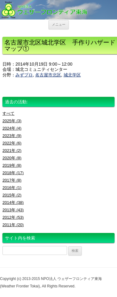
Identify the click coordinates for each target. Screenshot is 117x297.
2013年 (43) (13, 210)
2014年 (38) (13, 202)
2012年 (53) (13, 217)
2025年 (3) (11, 120)
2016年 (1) (11, 187)
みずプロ (24, 74)
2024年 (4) (11, 128)
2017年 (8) (11, 180)
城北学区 (72, 74)
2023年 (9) (11, 135)
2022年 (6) (11, 143)
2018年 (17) (13, 172)
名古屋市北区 (48, 74)
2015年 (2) (11, 195)
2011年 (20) (13, 224)
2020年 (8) (11, 158)
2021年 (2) (11, 150)
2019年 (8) (11, 165)
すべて (8, 113)
